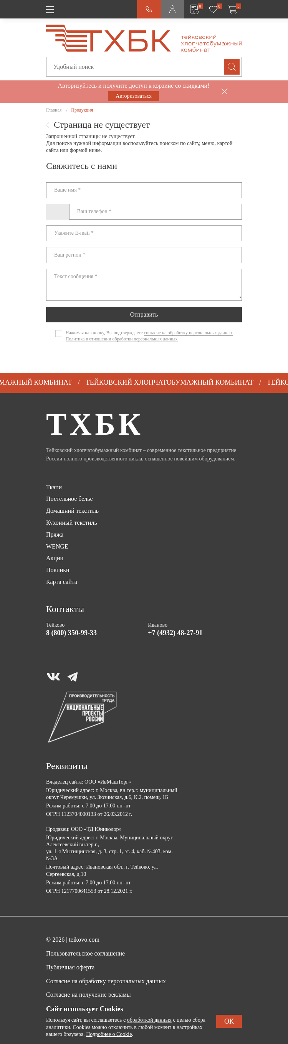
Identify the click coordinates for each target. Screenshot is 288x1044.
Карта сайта (61, 582)
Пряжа (54, 534)
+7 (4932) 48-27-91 (175, 633)
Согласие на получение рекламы (88, 994)
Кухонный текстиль (71, 522)
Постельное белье (69, 498)
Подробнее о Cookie (109, 1034)
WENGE (57, 546)
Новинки (58, 570)
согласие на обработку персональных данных (188, 332)
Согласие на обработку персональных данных (106, 981)
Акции (54, 558)
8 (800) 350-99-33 (71, 633)
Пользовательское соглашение (85, 953)
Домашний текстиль (72, 510)
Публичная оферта (70, 967)
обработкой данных (149, 1020)
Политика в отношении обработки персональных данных (122, 339)
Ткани (54, 487)
